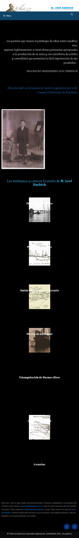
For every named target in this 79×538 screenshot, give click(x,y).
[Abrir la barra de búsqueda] (72, 14)
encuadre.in (67, 534)
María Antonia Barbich (34, 509)
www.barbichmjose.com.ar (31, 506)
